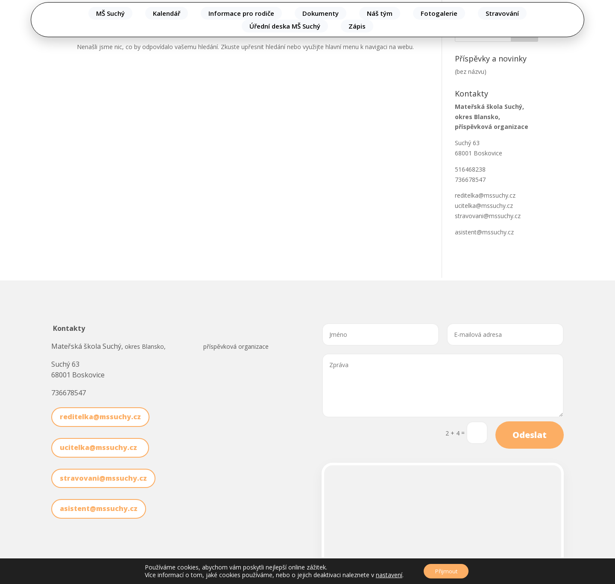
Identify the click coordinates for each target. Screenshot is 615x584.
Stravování (502, 13)
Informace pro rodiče (241, 13)
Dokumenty (320, 13)
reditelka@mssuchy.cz (485, 195)
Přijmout (446, 570)
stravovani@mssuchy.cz (488, 216)
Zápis (357, 26)
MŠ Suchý (110, 13)
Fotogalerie (439, 13)
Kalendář (166, 13)
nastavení (386, 574)
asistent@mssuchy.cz (484, 232)
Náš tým (379, 13)
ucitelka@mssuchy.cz (485, 205)
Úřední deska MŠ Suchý (284, 26)
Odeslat (529, 435)
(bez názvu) (470, 71)
